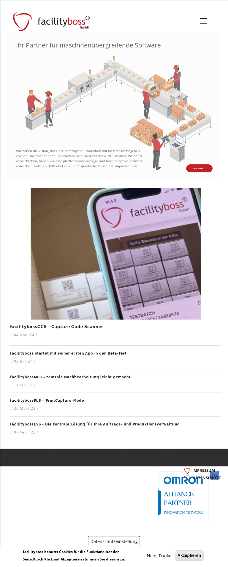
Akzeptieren (189, 555)
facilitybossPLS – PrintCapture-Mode (47, 400)
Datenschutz (206, 477)
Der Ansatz (199, 168)
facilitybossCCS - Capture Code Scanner (56, 326)
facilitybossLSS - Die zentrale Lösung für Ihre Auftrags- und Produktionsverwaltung (95, 424)
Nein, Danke (159, 555)
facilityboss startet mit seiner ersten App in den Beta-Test (68, 353)
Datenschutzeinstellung (114, 541)
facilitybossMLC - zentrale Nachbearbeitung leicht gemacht (70, 377)
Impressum (203, 470)
